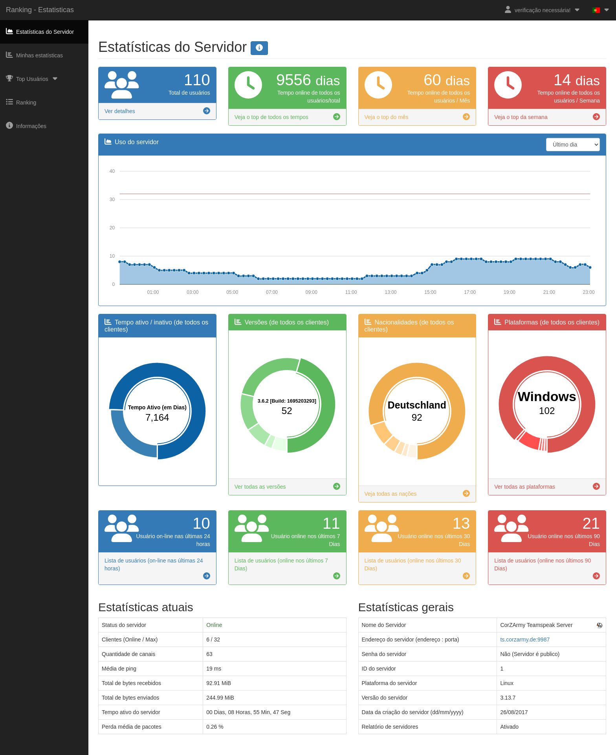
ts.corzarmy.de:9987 (525, 639)
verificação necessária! (542, 9)
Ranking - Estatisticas (40, 10)
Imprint (289, 751)
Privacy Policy (318, 751)
